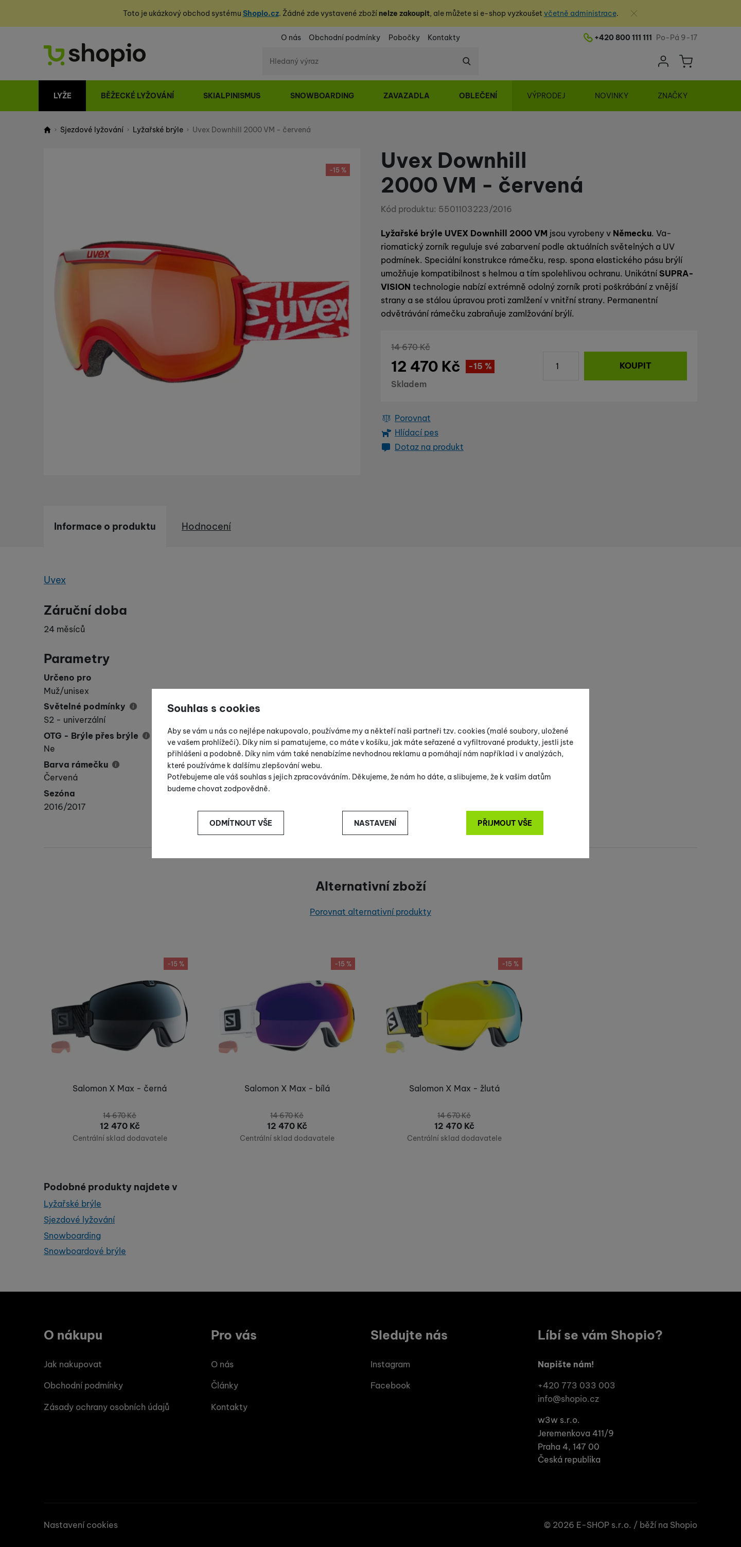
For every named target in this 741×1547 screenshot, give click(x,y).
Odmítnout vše (240, 823)
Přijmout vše (505, 823)
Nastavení (375, 823)
